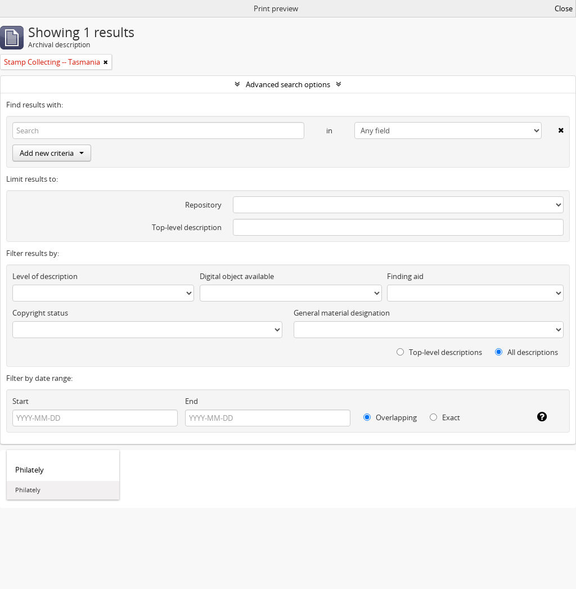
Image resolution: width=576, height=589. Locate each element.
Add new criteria (52, 153)
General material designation (342, 313)
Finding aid (405, 276)
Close (564, 8)
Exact (445, 417)
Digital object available (237, 276)
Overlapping (390, 417)
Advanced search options (288, 84)
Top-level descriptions (439, 352)
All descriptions (526, 352)
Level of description (45, 276)
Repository (203, 205)
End (191, 401)
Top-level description (187, 227)
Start (20, 401)
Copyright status (40, 313)
